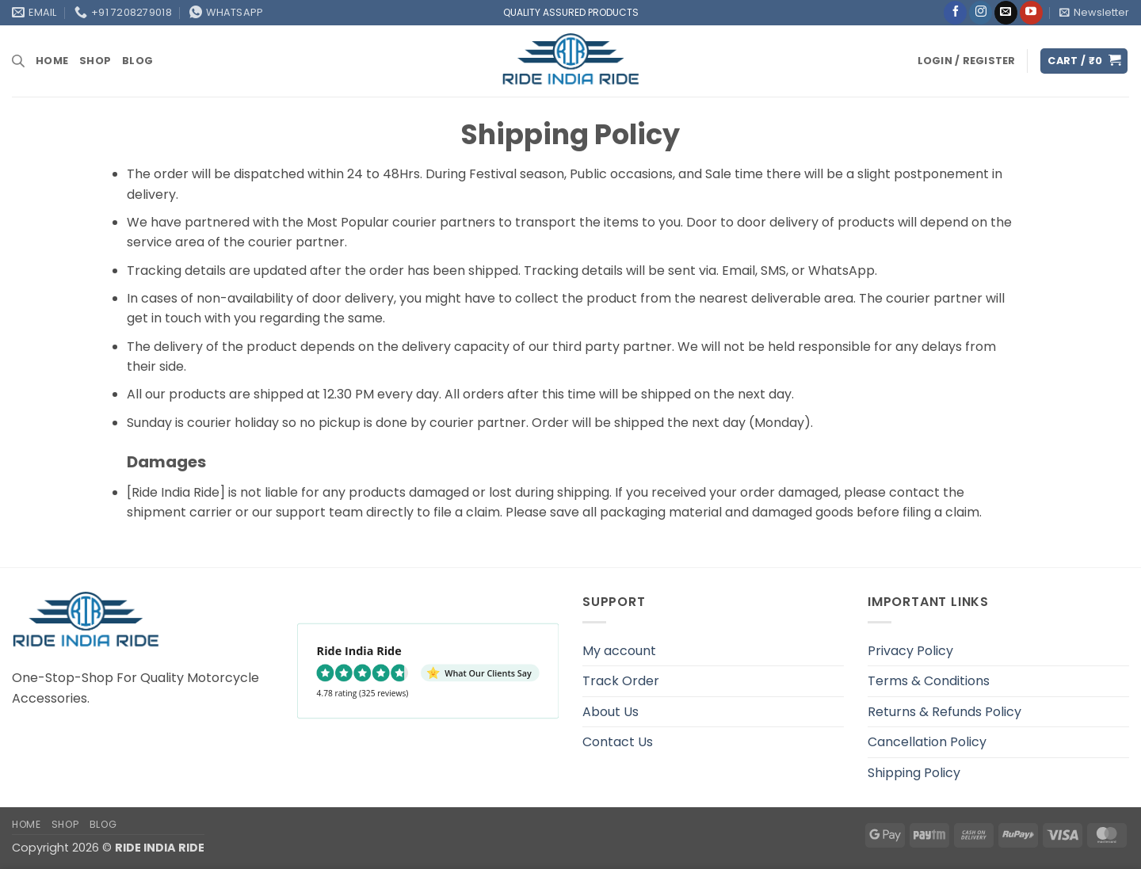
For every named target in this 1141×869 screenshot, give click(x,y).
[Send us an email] (1005, 13)
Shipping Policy (914, 773)
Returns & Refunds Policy (944, 712)
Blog (137, 60)
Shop (95, 60)
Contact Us (617, 742)
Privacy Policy (910, 651)
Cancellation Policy (927, 742)
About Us (610, 712)
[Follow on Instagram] (980, 13)
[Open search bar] (18, 61)
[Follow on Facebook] (955, 13)
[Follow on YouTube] (1031, 13)
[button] (1094, 12)
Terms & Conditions (929, 681)
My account (619, 651)
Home (52, 60)
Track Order (620, 681)
